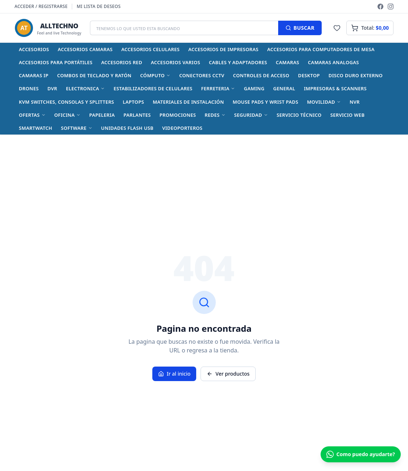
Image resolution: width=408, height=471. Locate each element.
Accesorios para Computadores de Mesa (321, 49)
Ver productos (228, 373)
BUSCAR (299, 27)
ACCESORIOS (34, 49)
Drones (29, 88)
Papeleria (102, 115)
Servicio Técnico (299, 115)
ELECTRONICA (85, 88)
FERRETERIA (218, 88)
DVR (52, 88)
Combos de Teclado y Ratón (94, 75)
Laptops (133, 102)
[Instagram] (390, 6)
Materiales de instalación (188, 102)
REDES (215, 115)
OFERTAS (32, 115)
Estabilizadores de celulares (153, 88)
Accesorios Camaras (85, 49)
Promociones (178, 115)
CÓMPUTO (155, 75)
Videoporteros (182, 128)
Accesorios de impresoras (223, 49)
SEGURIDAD (251, 115)
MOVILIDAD (324, 102)
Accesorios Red (121, 62)
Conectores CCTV (201, 75)
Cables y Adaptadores (238, 62)
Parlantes (137, 115)
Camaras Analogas (333, 62)
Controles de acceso (261, 75)
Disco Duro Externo (356, 75)
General (284, 88)
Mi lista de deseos (98, 6)
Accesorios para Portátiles (55, 62)
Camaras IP (34, 75)
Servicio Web (347, 115)
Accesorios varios (175, 62)
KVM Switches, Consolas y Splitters (66, 102)
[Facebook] (380, 6)
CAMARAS (287, 62)
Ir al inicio (174, 373)
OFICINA (67, 115)
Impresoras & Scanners (335, 88)
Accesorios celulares (150, 49)
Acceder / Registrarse (41, 6)
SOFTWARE (76, 128)
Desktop (309, 75)
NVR (355, 102)
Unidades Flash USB (127, 128)
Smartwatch (35, 128)
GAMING (254, 88)
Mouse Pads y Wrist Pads (265, 102)
